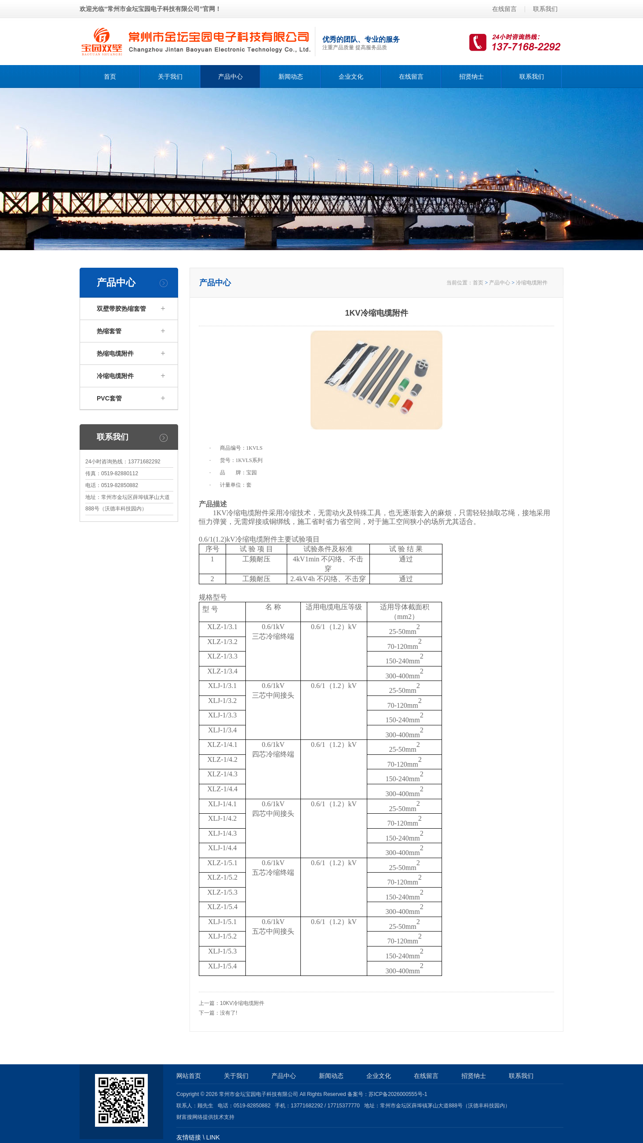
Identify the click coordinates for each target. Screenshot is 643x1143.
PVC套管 (109, 398)
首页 (110, 76)
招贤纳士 (471, 76)
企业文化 (351, 76)
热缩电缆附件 (115, 353)
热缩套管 (109, 331)
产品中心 (230, 76)
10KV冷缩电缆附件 (242, 1003)
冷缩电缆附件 (532, 283)
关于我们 (170, 76)
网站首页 (188, 1075)
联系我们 (545, 8)
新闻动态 (290, 76)
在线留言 (504, 8)
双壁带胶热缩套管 (121, 308)
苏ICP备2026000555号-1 (398, 1094)
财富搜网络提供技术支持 (205, 1117)
